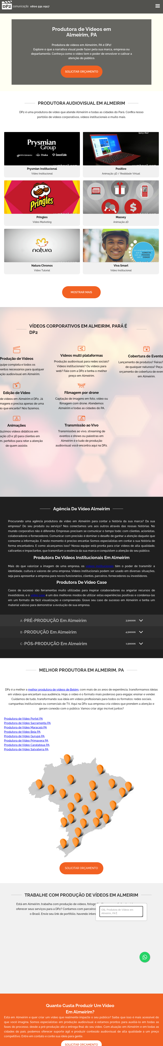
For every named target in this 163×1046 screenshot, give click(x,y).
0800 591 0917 (39, 6)
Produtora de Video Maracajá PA (25, 727)
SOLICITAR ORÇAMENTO (81, 71)
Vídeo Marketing (42, 222)
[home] (15, 5)
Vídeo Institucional (42, 173)
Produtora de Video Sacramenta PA (27, 723)
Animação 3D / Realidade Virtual (121, 173)
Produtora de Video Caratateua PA (26, 745)
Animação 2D (120, 222)
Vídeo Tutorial (42, 270)
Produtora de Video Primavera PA (26, 740)
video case (38, 595)
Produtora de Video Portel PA (23, 718)
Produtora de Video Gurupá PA (24, 736)
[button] (157, 6)
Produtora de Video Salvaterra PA (26, 749)
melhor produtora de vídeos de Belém (53, 689)
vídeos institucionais (100, 566)
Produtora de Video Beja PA (22, 732)
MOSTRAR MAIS (81, 292)
